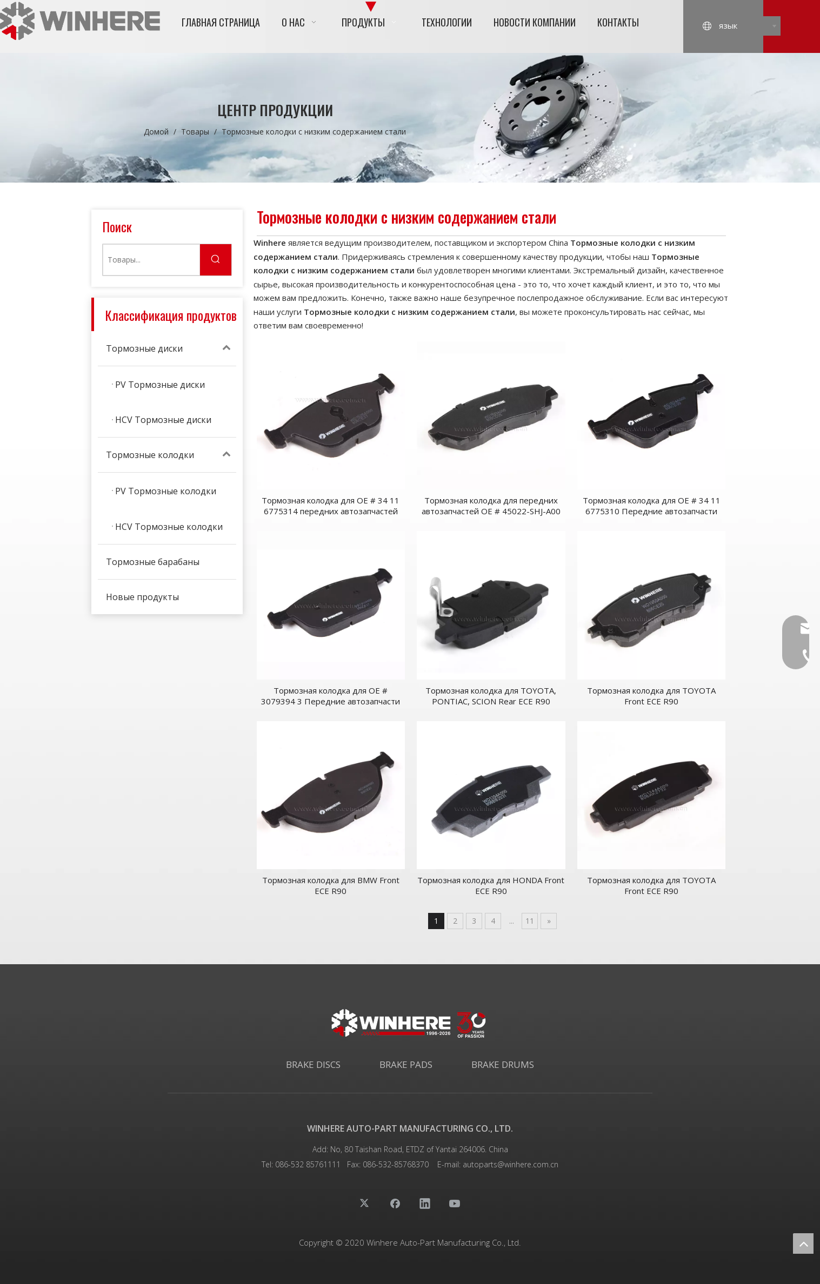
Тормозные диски (171, 348)
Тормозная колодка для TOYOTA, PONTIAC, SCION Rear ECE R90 (490, 696)
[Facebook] (395, 1203)
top (803, 1243)
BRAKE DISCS (313, 1064)
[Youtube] (454, 1203)
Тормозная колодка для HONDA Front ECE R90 (490, 885)
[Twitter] (365, 1203)
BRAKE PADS (405, 1064)
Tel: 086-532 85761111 (301, 1164)
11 (529, 921)
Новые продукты (142, 597)
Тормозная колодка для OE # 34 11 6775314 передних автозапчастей (330, 505)
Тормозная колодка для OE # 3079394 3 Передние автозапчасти (330, 696)
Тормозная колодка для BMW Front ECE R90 (330, 885)
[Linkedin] (425, 1203)
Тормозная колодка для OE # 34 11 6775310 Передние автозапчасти (652, 505)
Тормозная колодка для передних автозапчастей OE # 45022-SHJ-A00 (491, 505)
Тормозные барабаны (152, 562)
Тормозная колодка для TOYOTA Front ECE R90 (651, 696)
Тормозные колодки (171, 455)
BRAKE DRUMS (502, 1064)
